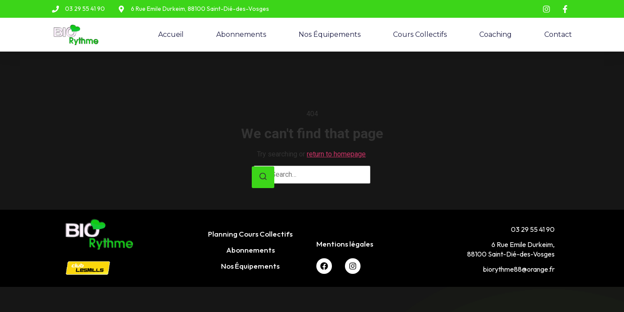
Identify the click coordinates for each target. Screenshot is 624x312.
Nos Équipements (330, 34)
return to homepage (336, 154)
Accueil (171, 34)
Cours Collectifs (420, 34)
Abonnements (241, 34)
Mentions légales (344, 243)
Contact (558, 34)
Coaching (495, 34)
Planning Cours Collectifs (250, 233)
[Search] (263, 177)
